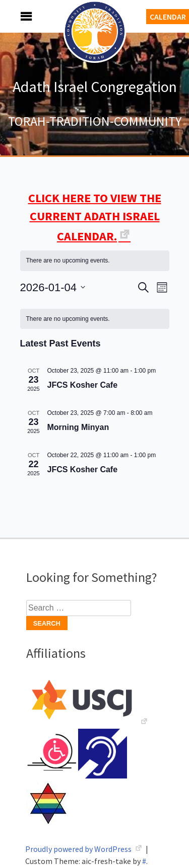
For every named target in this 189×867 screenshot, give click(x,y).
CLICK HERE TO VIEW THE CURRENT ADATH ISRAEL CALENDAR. (94, 217)
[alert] (94, 260)
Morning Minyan (78, 427)
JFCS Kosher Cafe (82, 385)
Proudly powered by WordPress (79, 849)
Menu (15, 16)
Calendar (168, 17)
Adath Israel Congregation (95, 86)
